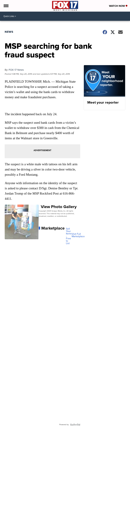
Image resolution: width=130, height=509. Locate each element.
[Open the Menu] (6, 6)
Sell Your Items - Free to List (69, 236)
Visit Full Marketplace (78, 235)
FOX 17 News (16, 70)
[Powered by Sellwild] (75, 424)
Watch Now (118, 6)
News (9, 32)
